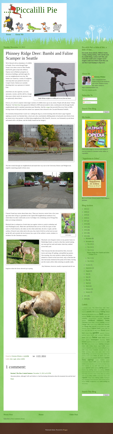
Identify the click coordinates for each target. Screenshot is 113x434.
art (108, 309)
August (88, 271)
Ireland (84, 342)
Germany (107, 333)
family (99, 328)
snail (96, 365)
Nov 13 (89, 250)
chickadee (106, 318)
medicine (84, 347)
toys (102, 373)
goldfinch (84, 335)
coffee (93, 322)
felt (106, 328)
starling (91, 370)
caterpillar (84, 318)
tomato (95, 373)
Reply (12, 379)
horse (94, 337)
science (84, 364)
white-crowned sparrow (104, 379)
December (89, 238)
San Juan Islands (105, 362)
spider (92, 368)
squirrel (106, 368)
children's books (103, 320)
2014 (85, 230)
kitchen (89, 344)
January (88, 292)
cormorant (107, 322)
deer (11, 359)
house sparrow (86, 339)
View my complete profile (89, 90)
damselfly (106, 324)
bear (86, 314)
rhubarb (91, 362)
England (94, 328)
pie (98, 355)
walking (97, 377)
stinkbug (102, 369)
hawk (83, 337)
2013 (85, 233)
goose (88, 335)
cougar (48, 107)
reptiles (107, 359)
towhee (98, 373)
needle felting (85, 353)
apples (106, 309)
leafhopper (106, 344)
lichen (83, 346)
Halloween (106, 335)
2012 (85, 236)
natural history (105, 351)
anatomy (92, 309)
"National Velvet (86, 309)
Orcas (98, 353)
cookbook (97, 322)
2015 (85, 227)
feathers (103, 328)
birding (105, 314)
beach (83, 314)
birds (108, 314)
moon (108, 347)
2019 (85, 215)
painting (84, 355)
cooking (102, 322)
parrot (91, 355)
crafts (99, 324)
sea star (96, 363)
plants (101, 355)
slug (93, 365)
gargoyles (102, 333)
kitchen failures (94, 344)
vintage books (91, 377)
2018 (85, 218)
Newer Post (8, 414)
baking (103, 312)
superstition (87, 371)
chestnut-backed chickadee (95, 318)
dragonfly (94, 326)
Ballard (107, 311)
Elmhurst (89, 328)
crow (102, 324)
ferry (83, 330)
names (93, 351)
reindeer (102, 360)
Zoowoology (85, 383)
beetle (91, 314)
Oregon (101, 353)
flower (103, 330)
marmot (107, 346)
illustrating (102, 339)
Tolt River (90, 373)
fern (108, 328)
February (88, 289)
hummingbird (95, 339)
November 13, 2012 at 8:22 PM (42, 373)
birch (98, 314)
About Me (19, 34)
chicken (84, 320)
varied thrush (100, 375)
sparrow (88, 368)
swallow (101, 371)
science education (90, 363)
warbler (102, 377)
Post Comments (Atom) (18, 419)
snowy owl (104, 365)
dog (90, 326)
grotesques (100, 335)
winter (87, 381)
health (87, 337)
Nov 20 (89, 247)
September (89, 268)
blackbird (84, 316)
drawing (99, 326)
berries (94, 314)
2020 (85, 212)
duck (102, 326)
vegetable (84, 377)
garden (96, 332)
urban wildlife (21, 359)
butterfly (102, 316)
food (83, 333)
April (87, 283)
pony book (87, 357)
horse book (101, 337)
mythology (88, 351)
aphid (102, 309)
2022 (85, 209)
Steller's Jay (97, 369)
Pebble (95, 355)
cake (106, 316)
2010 (85, 299)
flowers (107, 330)
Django (86, 326)
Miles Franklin (98, 347)
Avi (93, 312)
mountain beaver (103, 349)
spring (101, 368)
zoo (108, 381)
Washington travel (89, 379)
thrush (104, 371)
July (87, 274)
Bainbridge (97, 311)
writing (105, 381)
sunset (83, 371)
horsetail (107, 337)
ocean (90, 353)
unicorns (87, 375)
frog (91, 333)
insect (107, 339)
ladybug (101, 344)
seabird (99, 363)
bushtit (97, 316)
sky (90, 365)
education (84, 328)
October (88, 265)
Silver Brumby (85, 365)
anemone (96, 309)
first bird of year (92, 330)
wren (101, 381)
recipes (97, 359)
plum (105, 355)
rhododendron (85, 361)
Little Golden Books (91, 346)
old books (94, 353)
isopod (88, 342)
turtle (83, 375)
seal (102, 363)
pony (83, 358)
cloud (89, 322)
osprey (105, 353)
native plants (98, 351)
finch (86, 330)
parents (88, 355)
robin (94, 362)
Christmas (85, 322)
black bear (17, 105)
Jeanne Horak (101, 341)
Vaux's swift (106, 375)
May (87, 280)
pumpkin (95, 358)
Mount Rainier (89, 349)
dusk (105, 326)
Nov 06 (89, 261)
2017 (85, 221)
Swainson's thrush (95, 371)
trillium (107, 373)
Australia (84, 311)
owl (108, 353)
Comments (87, 102)
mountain (95, 350)
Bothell (93, 316)
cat (108, 316)
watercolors (95, 379)
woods (98, 381)
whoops (83, 381)
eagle (14, 359)
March (88, 286)
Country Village (93, 324)
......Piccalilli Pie (30, 9)
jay (96, 341)
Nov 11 (89, 258)
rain (99, 358)
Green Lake (94, 335)
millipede (104, 348)
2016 (85, 224)
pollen (108, 355)
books (89, 316)
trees (104, 373)
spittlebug (96, 367)
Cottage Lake (86, 324)
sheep (108, 363)
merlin (93, 347)
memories (88, 348)
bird (101, 314)
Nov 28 (89, 244)
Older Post (74, 414)
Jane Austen (93, 341)
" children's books (86, 307)
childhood (91, 320)
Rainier (102, 358)
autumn (89, 312)
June (87, 277)
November (89, 241)
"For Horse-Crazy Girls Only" (100, 307)
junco (105, 341)
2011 (85, 296)
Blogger (65, 430)
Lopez (99, 346)
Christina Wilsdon (99, 77)
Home (8, 34)
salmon (98, 361)
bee (89, 314)
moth (83, 350)
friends (87, 333)
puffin (91, 357)
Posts (85, 99)
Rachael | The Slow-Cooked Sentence (22, 373)
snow (99, 365)
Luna (103, 346)
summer (107, 370)
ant (100, 309)
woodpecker (93, 381)
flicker (98, 330)
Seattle (105, 363)
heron (90, 337)
